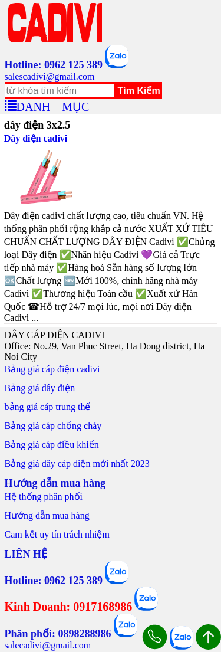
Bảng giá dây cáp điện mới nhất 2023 (77, 463)
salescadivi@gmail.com (50, 76)
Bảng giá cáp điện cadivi (52, 369)
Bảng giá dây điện (40, 388)
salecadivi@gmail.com (48, 645)
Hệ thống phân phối (44, 497)
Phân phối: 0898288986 (58, 634)
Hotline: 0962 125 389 (54, 65)
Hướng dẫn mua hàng (47, 515)
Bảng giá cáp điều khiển (52, 445)
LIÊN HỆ (26, 554)
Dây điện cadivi (36, 138)
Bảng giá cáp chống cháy (53, 426)
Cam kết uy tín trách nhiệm (57, 534)
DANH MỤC (53, 105)
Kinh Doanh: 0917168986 (69, 606)
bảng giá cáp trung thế (48, 407)
